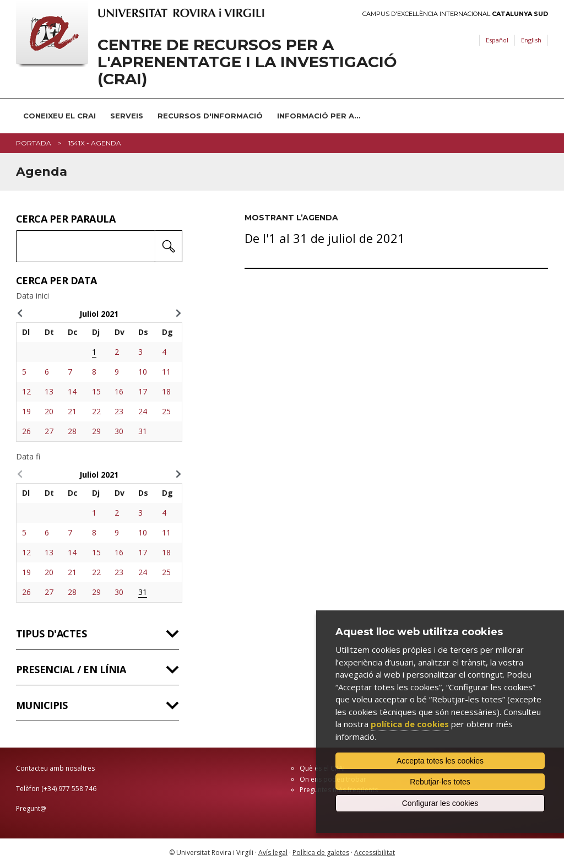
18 (166, 391)
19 (26, 411)
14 (72, 391)
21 (72, 411)
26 (26, 431)
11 (166, 371)
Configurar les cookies (440, 803)
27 (49, 431)
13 (49, 391)
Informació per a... (319, 115)
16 (119, 391)
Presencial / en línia (71, 669)
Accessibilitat (374, 852)
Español (497, 40)
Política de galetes (320, 852)
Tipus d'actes (51, 633)
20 (49, 411)
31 (142, 431)
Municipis (41, 705)
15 (96, 391)
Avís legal (273, 852)
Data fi (28, 457)
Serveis (126, 115)
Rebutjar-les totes (440, 781)
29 (96, 431)
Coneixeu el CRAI (59, 115)
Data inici (32, 296)
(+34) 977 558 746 (68, 788)
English (531, 40)
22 (96, 411)
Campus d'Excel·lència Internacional (455, 14)
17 (142, 391)
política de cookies (410, 723)
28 (72, 431)
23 (119, 411)
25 (166, 411)
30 (119, 431)
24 (142, 411)
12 (26, 391)
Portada (33, 143)
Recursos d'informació (210, 115)
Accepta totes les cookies (440, 760)
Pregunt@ (31, 808)
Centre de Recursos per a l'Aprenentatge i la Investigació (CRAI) (247, 61)
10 (142, 371)
